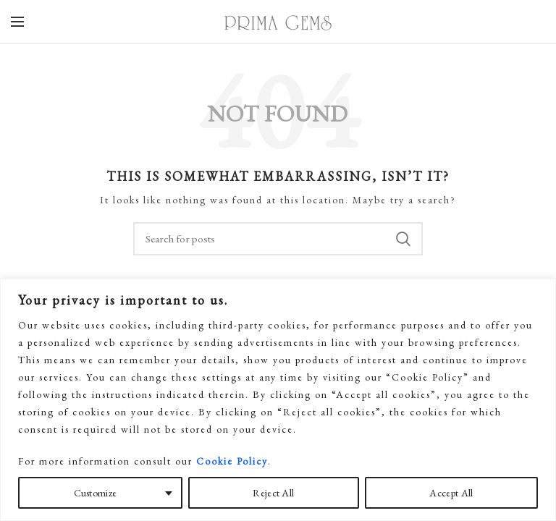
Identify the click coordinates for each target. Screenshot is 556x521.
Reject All (273, 492)
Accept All (451, 492)
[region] (278, 400)
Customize (95, 492)
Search (403, 238)
